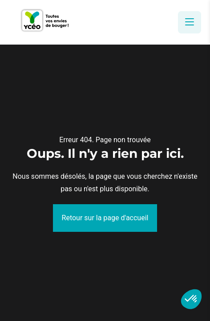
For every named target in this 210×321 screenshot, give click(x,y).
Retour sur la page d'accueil (105, 218)
